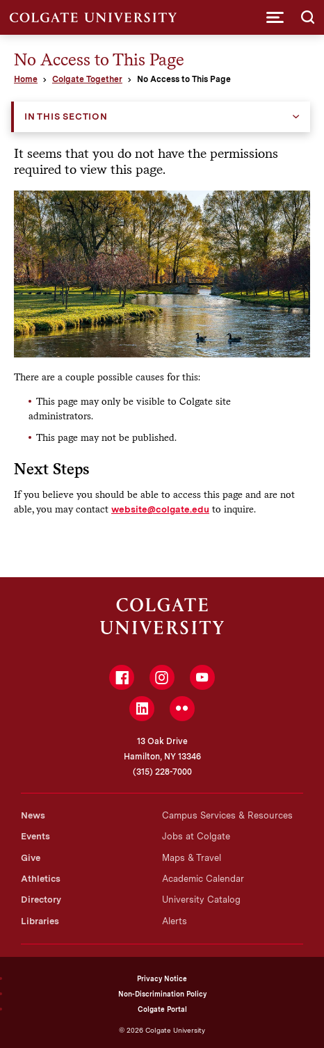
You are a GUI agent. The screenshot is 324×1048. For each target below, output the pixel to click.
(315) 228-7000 (162, 772)
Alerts (174, 921)
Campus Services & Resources (227, 815)
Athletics (40, 878)
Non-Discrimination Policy (162, 994)
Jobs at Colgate (196, 836)
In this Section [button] (66, 116)
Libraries (40, 921)
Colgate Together (87, 79)
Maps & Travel (191, 858)
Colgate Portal (162, 1009)
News (33, 815)
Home (26, 79)
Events (35, 836)
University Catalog (201, 899)
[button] (275, 17)
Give (30, 858)
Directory (41, 899)
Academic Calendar (203, 878)
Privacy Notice (162, 978)
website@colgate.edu (160, 509)
